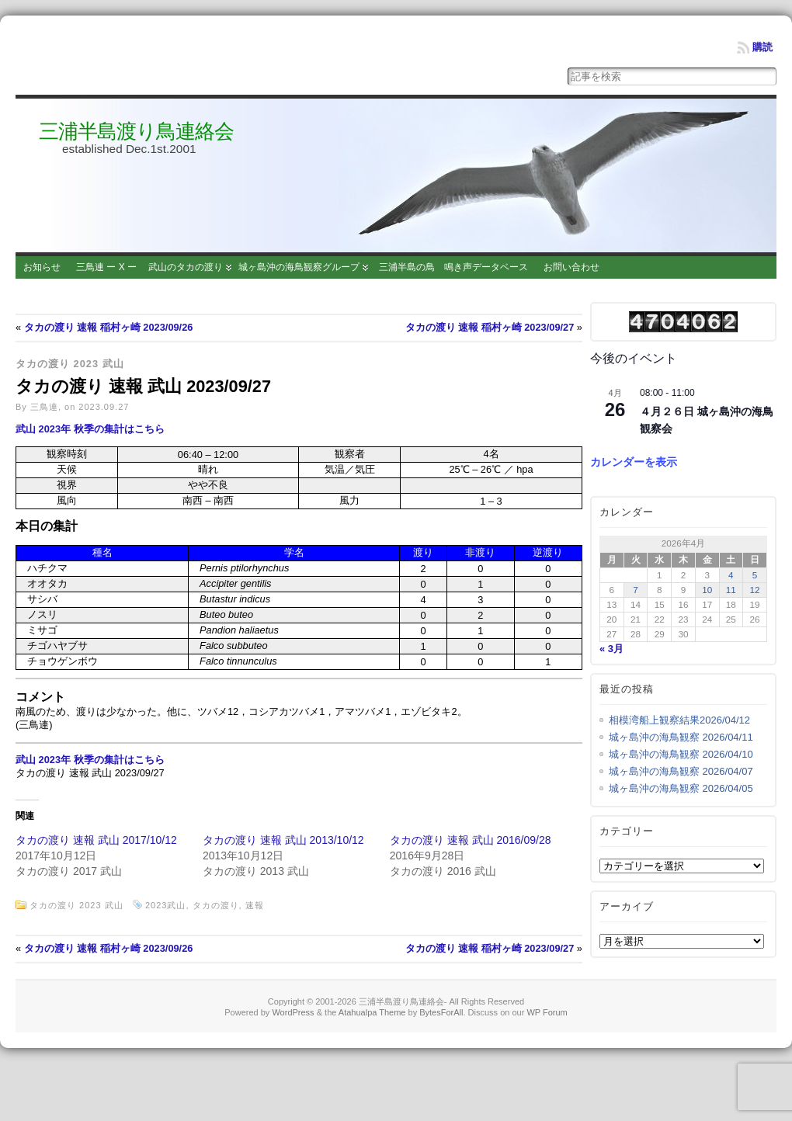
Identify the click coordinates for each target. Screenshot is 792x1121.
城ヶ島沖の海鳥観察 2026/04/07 (681, 771)
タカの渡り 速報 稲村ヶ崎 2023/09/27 (490, 327)
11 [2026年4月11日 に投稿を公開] (731, 590)
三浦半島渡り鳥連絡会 (136, 131)
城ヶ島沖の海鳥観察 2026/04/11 (681, 737)
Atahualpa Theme (372, 1012)
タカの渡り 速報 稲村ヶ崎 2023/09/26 (108, 327)
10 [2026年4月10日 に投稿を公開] (707, 590)
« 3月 (611, 648)
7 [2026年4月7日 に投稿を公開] (635, 590)
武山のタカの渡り (185, 267)
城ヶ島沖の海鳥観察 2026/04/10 (681, 754)
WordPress (293, 1012)
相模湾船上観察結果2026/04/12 (679, 720)
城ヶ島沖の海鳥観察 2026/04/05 (681, 788)
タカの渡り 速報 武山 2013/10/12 (283, 840)
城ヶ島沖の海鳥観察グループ (299, 267)
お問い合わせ (571, 267)
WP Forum (546, 1012)
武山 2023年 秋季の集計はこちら (90, 429)
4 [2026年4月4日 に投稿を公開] (731, 575)
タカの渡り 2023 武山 (70, 364)
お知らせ (42, 267)
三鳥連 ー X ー (106, 267)
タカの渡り (216, 905)
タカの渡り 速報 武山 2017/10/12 (96, 840)
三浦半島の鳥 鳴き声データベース (453, 267)
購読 (762, 47)
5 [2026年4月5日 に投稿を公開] (755, 575)
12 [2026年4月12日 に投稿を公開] (755, 590)
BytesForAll (441, 1012)
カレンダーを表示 (633, 462)
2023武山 (165, 905)
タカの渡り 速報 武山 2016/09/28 (470, 840)
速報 (254, 905)
